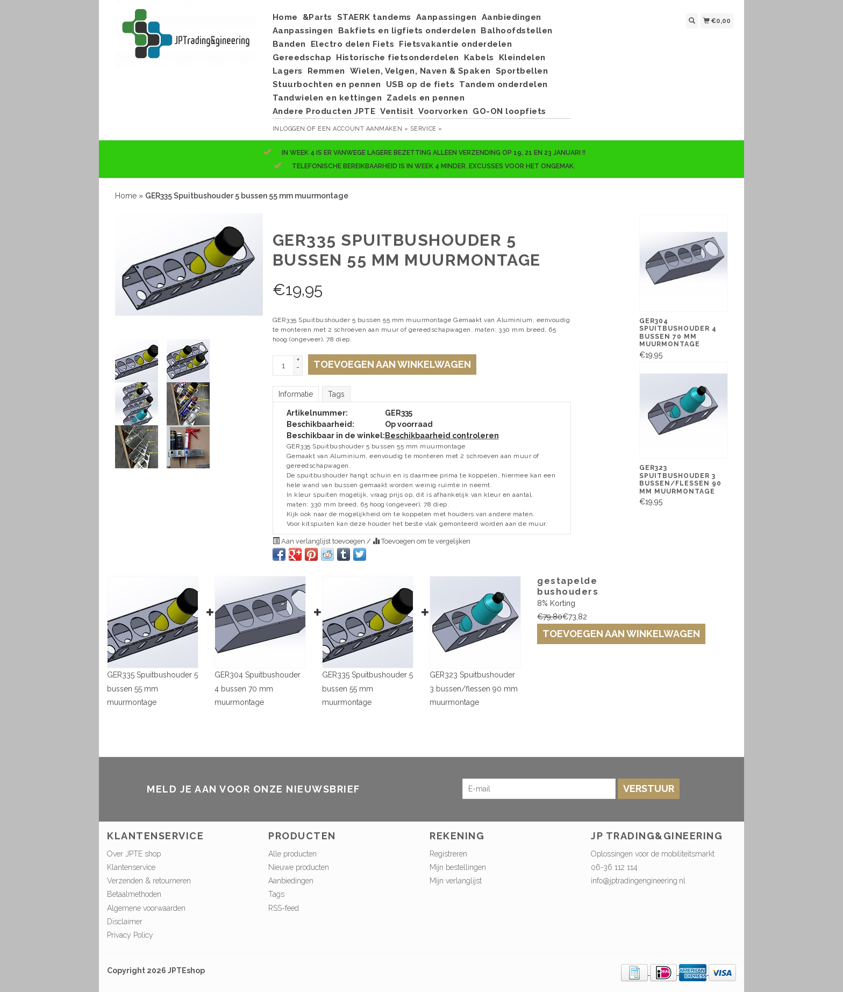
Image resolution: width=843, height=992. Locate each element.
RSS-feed (283, 908)
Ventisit (396, 111)
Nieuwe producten (298, 867)
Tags (336, 394)
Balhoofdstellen (517, 30)
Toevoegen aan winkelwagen (621, 633)
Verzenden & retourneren (149, 880)
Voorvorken (443, 111)
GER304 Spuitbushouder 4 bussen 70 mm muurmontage (258, 688)
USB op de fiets (420, 84)
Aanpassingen (446, 17)
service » (426, 128)
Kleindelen (522, 57)
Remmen (326, 71)
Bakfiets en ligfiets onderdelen (407, 30)
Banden (289, 44)
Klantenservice (131, 867)
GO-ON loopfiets (509, 111)
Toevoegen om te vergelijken (421, 541)
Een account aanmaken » (363, 128)
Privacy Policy (130, 935)
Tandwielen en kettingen (327, 98)
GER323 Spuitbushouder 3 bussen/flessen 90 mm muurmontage (474, 688)
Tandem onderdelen (503, 84)
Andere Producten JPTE (324, 111)
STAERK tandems (374, 17)
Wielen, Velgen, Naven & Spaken (420, 71)
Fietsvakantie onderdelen (455, 44)
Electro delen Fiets (353, 44)
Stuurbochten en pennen (327, 84)
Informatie (295, 394)
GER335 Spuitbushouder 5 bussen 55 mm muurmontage (152, 688)
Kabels (479, 57)
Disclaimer (124, 921)
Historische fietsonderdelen (397, 57)
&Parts (317, 17)
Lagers (288, 71)
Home (285, 17)
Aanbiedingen (511, 17)
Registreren (448, 854)
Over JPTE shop (134, 854)
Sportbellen (522, 71)
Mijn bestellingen (458, 867)
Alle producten (292, 854)
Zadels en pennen (426, 98)
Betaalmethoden (134, 894)
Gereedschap (302, 57)
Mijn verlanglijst (456, 880)
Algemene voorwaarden (146, 908)
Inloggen (289, 128)
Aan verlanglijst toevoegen (320, 541)
